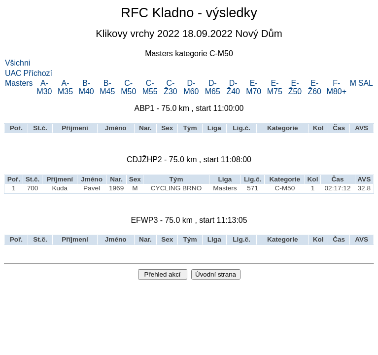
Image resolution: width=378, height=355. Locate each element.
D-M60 (191, 87)
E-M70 (253, 87)
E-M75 (274, 87)
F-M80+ (336, 87)
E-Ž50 (295, 87)
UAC (13, 73)
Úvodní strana (215, 274)
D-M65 (212, 87)
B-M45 (107, 87)
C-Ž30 (170, 87)
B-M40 (86, 87)
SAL (365, 83)
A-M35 (65, 87)
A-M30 (44, 87)
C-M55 (150, 87)
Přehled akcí (162, 274)
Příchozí (38, 73)
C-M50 (128, 87)
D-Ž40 (233, 87)
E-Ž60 (314, 87)
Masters (19, 83)
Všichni (17, 63)
